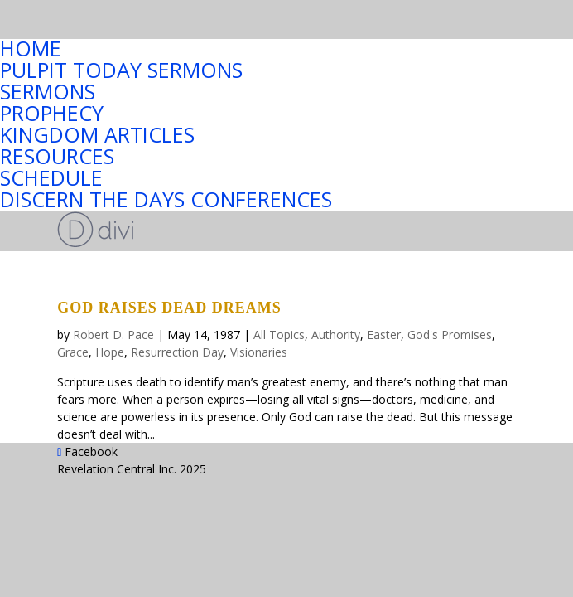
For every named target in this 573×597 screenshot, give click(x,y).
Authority (335, 334)
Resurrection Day (177, 352)
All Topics (279, 334)
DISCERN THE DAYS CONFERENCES (166, 198)
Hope (109, 352)
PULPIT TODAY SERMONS (121, 69)
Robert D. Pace (113, 334)
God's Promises (449, 334)
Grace (73, 352)
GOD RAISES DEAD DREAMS (169, 307)
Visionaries (258, 352)
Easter (384, 334)
